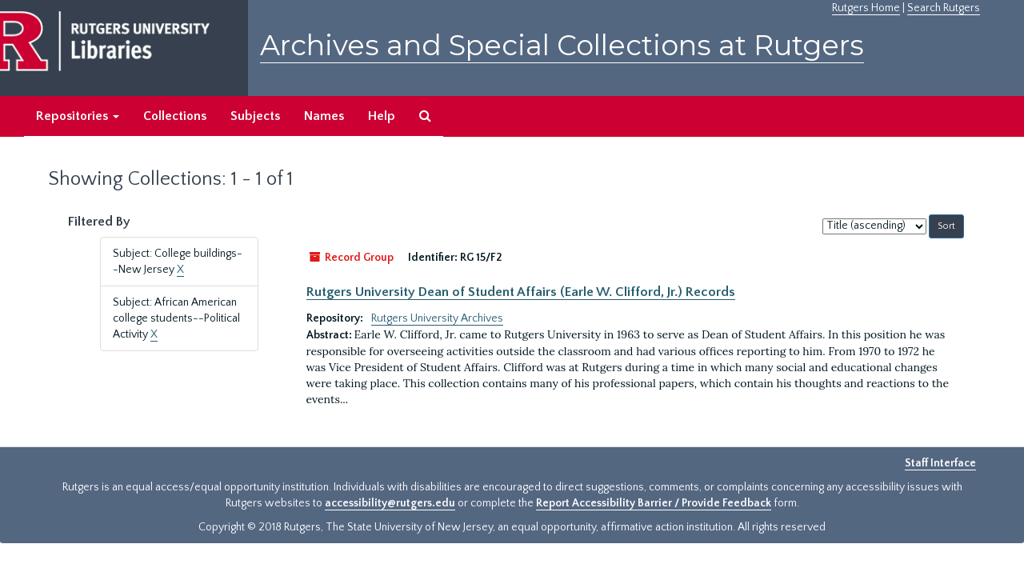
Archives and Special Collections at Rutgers (562, 45)
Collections (174, 116)
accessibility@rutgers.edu (390, 503)
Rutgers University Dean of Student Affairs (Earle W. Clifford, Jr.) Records (520, 292)
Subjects (255, 116)
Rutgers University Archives (437, 318)
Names (324, 116)
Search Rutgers (943, 8)
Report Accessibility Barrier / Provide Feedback (653, 503)
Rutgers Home (866, 8)
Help (381, 116)
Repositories (77, 116)
